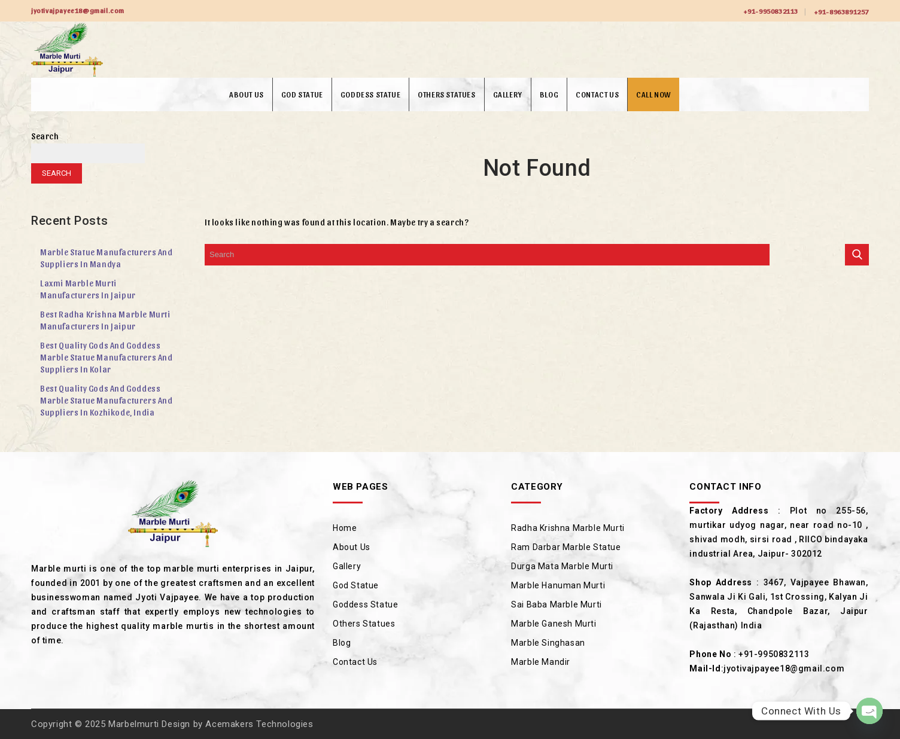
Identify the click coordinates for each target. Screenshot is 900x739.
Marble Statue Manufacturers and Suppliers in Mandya (106, 258)
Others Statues (446, 94)
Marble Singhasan (548, 643)
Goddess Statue (370, 94)
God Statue (302, 94)
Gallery (507, 94)
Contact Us (597, 94)
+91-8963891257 (841, 11)
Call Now (653, 94)
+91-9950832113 (770, 11)
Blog (549, 94)
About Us (246, 94)
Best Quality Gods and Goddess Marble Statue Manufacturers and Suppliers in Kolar (106, 357)
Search (45, 136)
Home (345, 528)
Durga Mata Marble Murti (562, 566)
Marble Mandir (540, 662)
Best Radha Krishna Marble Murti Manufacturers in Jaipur (105, 320)
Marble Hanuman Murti (558, 585)
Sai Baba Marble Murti (556, 604)
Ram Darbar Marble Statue (566, 547)
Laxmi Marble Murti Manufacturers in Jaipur (88, 289)
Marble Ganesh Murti (553, 623)
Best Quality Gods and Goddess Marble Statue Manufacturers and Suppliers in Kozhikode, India (106, 400)
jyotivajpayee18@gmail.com (783, 668)
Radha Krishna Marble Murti (568, 528)
